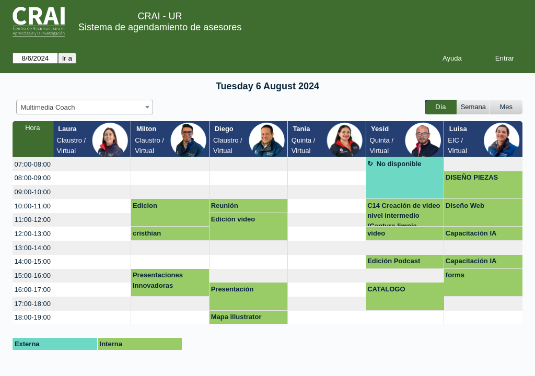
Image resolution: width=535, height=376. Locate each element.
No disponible (399, 164)
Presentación (232, 289)
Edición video (233, 219)
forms (455, 275)
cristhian (147, 233)
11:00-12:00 (33, 220)
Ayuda (452, 58)
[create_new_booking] (92, 164)
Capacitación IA (471, 233)
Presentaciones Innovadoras (158, 280)
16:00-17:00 (33, 289)
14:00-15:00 (33, 261)
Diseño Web (465, 205)
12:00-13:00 (33, 234)
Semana (473, 107)
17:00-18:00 (33, 304)
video (376, 233)
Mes (506, 107)
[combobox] (84, 107)
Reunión (224, 205)
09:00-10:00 (33, 192)
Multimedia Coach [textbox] (48, 107)
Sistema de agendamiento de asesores (159, 27)
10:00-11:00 (33, 206)
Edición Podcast (393, 261)
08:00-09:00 (33, 178)
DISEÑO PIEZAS (472, 177)
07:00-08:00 (33, 164)
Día (440, 107)
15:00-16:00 (33, 275)
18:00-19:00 (33, 317)
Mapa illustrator (236, 317)
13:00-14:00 (33, 248)
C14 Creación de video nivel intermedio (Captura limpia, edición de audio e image (403, 214)
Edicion (145, 205)
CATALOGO (386, 289)
